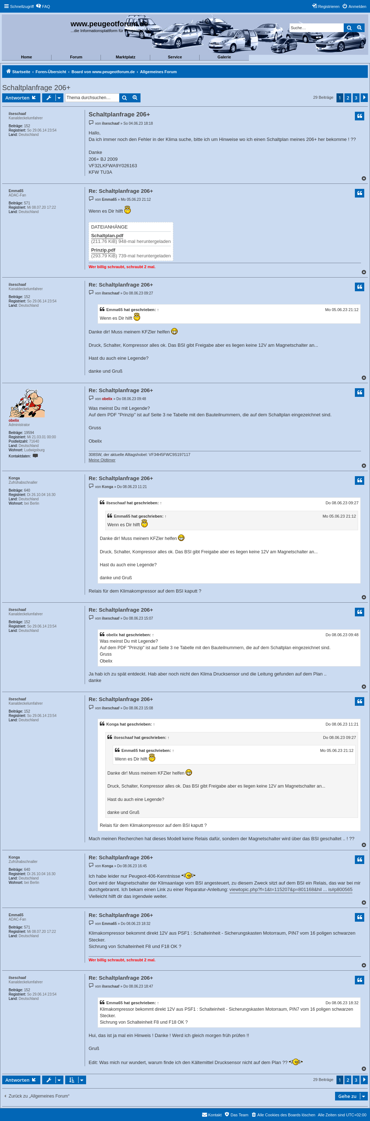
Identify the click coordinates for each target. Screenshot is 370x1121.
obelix (14, 420)
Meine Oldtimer (102, 460)
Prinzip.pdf (103, 250)
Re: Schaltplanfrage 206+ (121, 191)
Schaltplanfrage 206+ (36, 88)
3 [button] (356, 97)
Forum (76, 57)
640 (27, 490)
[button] (364, 97)
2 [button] (348, 97)
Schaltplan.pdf (107, 235)
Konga (14, 478)
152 (27, 126)
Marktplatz (125, 57)
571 (27, 203)
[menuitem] (43, 6)
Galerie (224, 57)
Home (26, 57)
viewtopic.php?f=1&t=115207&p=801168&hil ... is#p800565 (291, 889)
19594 (29, 433)
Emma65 (16, 191)
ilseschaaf (17, 114)
